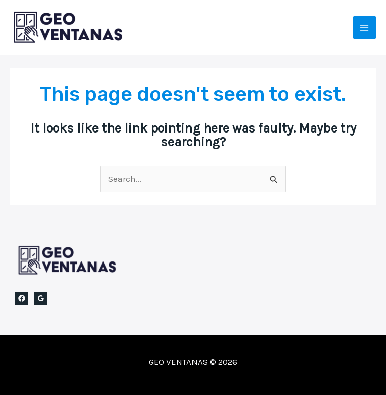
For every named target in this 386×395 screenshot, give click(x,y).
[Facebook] (21, 298)
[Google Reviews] (40, 298)
